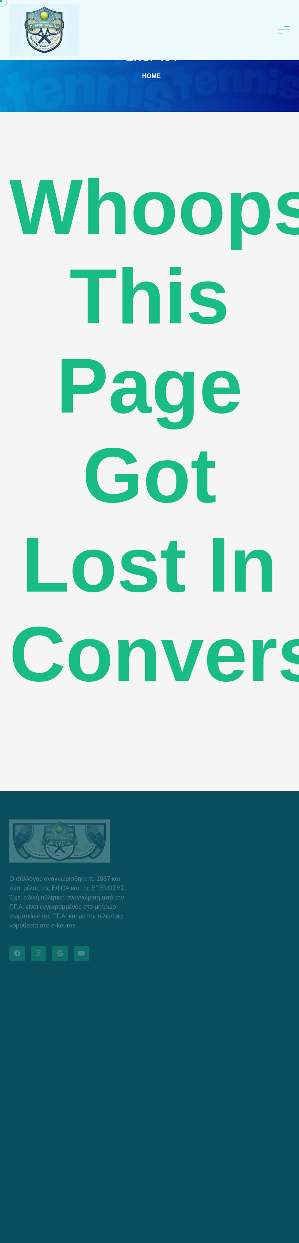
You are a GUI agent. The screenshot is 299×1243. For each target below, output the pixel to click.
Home (151, 76)
